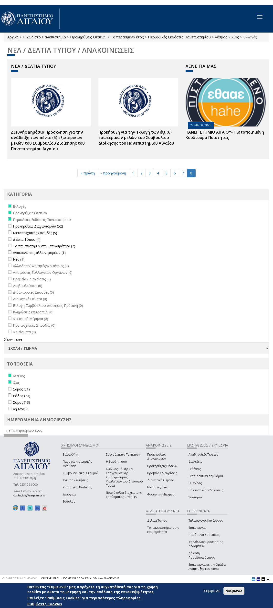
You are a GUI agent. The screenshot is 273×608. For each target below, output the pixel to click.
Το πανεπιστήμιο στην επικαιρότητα (163, 530)
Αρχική (13, 36)
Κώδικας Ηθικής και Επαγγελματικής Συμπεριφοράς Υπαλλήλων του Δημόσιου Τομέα (124, 477)
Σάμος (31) (21, 389)
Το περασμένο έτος (127, 36)
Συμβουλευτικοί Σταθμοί (80, 473)
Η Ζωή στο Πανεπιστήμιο (44, 36)
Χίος (235, 36)
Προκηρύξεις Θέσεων (88, 36)
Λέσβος (221, 36)
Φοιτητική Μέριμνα (160, 494)
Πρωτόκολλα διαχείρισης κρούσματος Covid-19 (124, 495)
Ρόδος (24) (21, 395)
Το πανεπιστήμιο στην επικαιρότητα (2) (44, 246)
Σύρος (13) (21, 402)
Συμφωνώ (212, 590)
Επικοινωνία (197, 528)
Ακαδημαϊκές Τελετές (203, 454)
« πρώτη (88, 173)
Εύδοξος (69, 501)
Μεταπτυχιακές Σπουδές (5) (35, 232)
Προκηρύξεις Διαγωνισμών (156, 456)
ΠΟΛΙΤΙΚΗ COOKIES (75, 578)
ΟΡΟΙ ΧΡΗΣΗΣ (50, 578)
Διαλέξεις (195, 461)
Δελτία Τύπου (157, 520)
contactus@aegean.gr (29, 495)
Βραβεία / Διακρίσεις (162, 473)
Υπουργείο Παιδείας (77, 487)
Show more (13, 339)
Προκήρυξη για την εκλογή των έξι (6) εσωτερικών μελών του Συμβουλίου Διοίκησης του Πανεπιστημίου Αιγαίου (136, 137)
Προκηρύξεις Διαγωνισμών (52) (38, 226)
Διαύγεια (69, 494)
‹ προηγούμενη (113, 173)
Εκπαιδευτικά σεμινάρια (206, 476)
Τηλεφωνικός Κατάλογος (206, 520)
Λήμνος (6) (21, 409)
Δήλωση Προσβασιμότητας (202, 555)
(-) (8, 430)
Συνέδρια (195, 497)
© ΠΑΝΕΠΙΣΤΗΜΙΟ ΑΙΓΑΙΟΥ (19, 578)
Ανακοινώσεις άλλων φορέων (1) (39, 252)
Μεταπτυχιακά (157, 487)
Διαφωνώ (234, 591)
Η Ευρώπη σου (116, 461)
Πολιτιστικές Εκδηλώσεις (206, 490)
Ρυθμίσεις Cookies (44, 603)
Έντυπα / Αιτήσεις (75, 480)
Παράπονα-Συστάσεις (204, 535)
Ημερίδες (195, 483)
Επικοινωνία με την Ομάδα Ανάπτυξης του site (207, 566)
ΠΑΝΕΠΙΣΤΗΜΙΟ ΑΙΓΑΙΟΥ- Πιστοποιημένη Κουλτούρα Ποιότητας (225, 134)
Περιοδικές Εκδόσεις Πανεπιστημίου (179, 36)
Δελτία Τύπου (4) (27, 239)
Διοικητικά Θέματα (160, 480)
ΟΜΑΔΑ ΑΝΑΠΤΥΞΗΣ (106, 578)
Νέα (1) (18, 259)
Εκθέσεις (195, 469)
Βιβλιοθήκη (71, 454)
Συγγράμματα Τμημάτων (123, 454)
